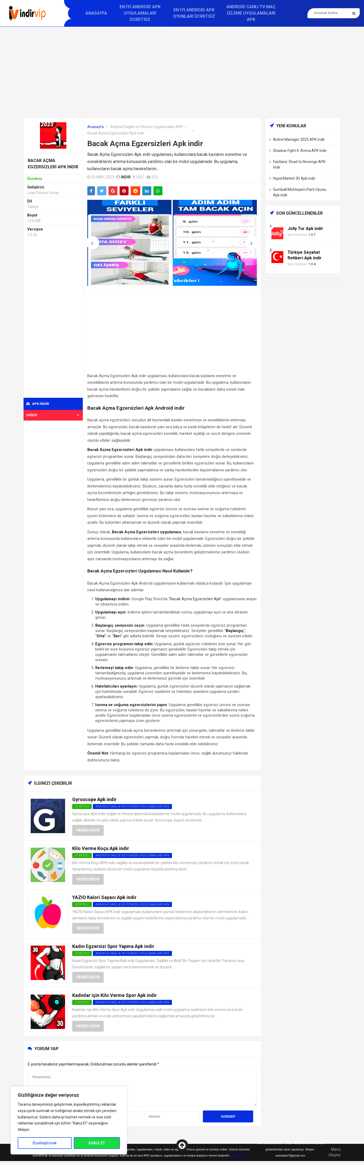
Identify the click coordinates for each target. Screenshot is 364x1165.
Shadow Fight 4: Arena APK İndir (300, 150)
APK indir (37, 404)
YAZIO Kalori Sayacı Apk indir (104, 897)
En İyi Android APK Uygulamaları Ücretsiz (140, 13)
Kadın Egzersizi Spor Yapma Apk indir (113, 946)
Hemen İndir (88, 830)
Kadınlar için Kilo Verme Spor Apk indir (114, 995)
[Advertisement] (182, 72)
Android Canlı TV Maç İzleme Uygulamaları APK (251, 13)
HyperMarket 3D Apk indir (294, 178)
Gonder (228, 1116)
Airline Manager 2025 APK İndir (299, 139)
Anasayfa (96, 13)
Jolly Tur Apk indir (305, 228)
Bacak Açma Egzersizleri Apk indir (145, 143)
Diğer (52, 415)
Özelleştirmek (45, 1143)
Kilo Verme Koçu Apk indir (100, 848)
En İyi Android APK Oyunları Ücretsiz (194, 13)
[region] (69, 1120)
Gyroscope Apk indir (94, 799)
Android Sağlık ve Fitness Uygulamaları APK (146, 127)
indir (126, 177)
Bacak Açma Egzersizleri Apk (195, 599)
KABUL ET (97, 1143)
